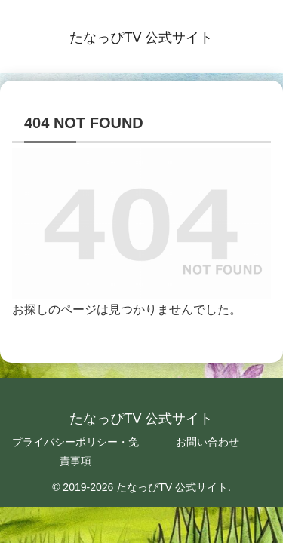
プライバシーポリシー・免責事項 (75, 451)
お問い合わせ (207, 442)
